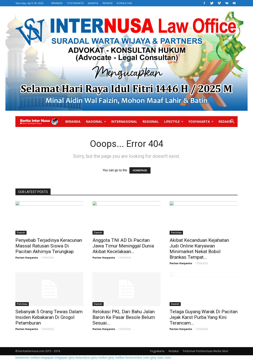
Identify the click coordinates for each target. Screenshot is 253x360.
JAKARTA (93, 3)
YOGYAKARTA (75, 3)
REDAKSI (107, 3)
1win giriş (149, 357)
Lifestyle (173, 121)
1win (160, 357)
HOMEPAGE (140, 170)
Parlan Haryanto (26, 257)
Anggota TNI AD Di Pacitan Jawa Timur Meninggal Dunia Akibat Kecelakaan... (123, 246)
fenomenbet (133, 357)
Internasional (124, 121)
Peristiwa (176, 232)
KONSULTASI (124, 3)
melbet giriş (106, 357)
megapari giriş (65, 357)
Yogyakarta (201, 121)
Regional (151, 121)
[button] (232, 122)
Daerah (21, 232)
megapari (47, 357)
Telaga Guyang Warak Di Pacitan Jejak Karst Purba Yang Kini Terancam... (204, 317)
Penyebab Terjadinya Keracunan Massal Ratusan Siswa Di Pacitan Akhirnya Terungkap (48, 246)
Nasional (96, 121)
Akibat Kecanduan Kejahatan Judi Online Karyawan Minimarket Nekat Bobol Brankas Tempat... (199, 249)
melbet (35, 357)
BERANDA (57, 3)
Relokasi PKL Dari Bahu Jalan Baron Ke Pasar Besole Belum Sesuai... (123, 317)
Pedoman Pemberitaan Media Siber (206, 351)
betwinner (22, 357)
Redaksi (225, 121)
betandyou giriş (86, 357)
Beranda (72, 121)
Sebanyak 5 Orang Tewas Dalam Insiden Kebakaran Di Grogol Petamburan (49, 317)
